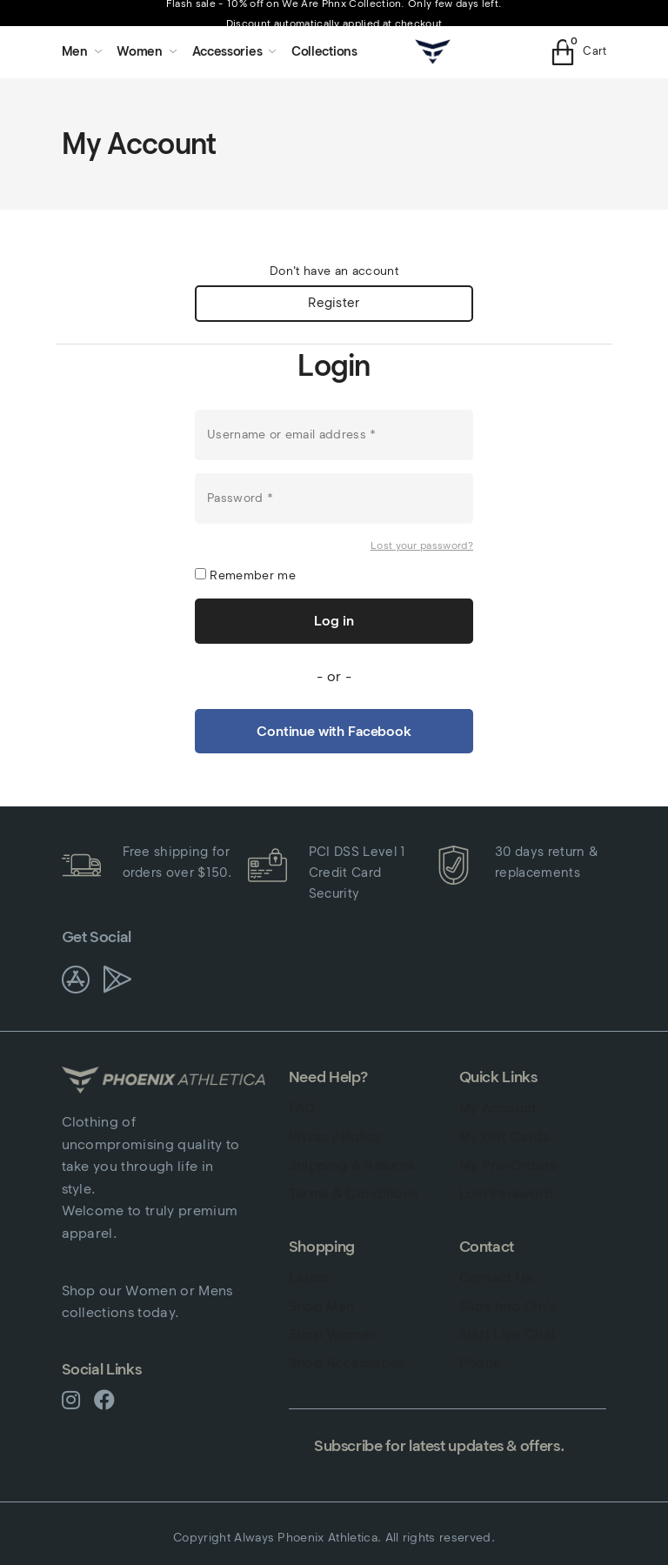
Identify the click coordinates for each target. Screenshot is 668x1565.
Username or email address (292, 433)
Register (334, 303)
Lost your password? (422, 545)
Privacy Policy (335, 1136)
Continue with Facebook (334, 732)
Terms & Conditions (353, 1193)
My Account (498, 1108)
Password (240, 497)
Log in (333, 621)
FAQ (303, 1108)
